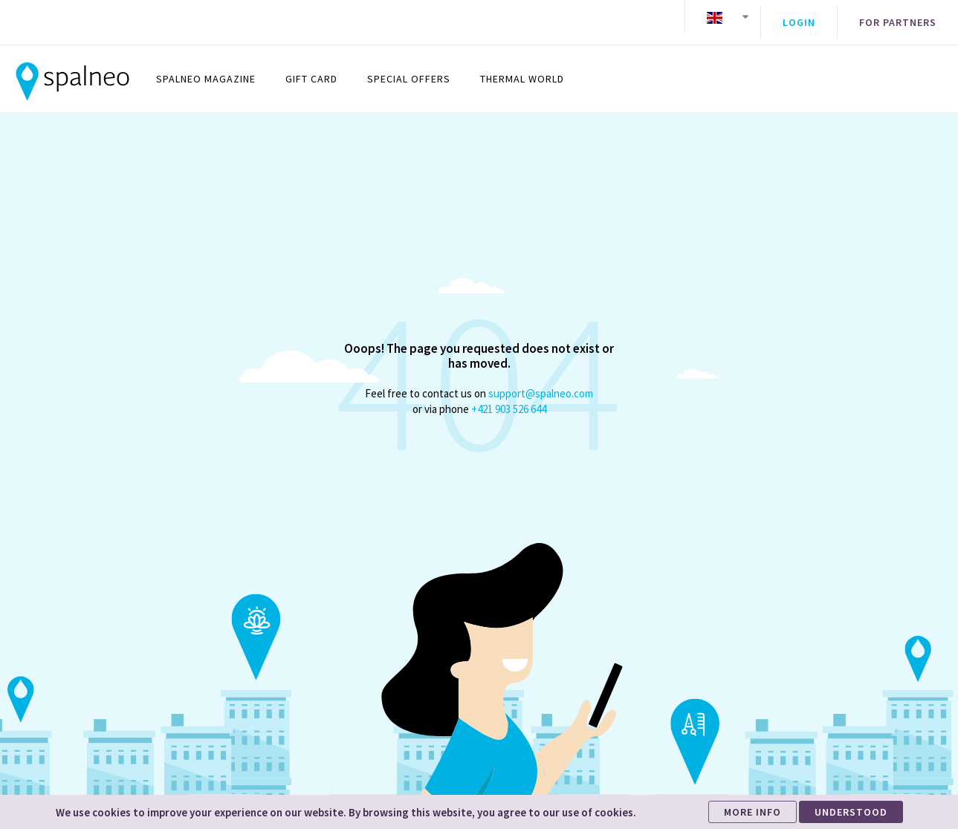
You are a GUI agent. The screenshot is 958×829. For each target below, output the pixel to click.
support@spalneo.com (540, 382)
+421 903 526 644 (508, 398)
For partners (897, 17)
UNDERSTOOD (851, 812)
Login (799, 17)
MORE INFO (752, 812)
